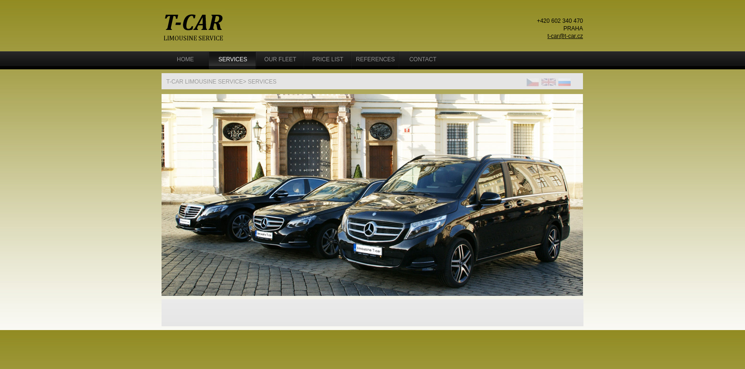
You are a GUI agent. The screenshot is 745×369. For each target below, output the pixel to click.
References (375, 59)
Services (233, 59)
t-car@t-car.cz (565, 36)
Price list (327, 59)
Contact (422, 59)
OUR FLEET (280, 59)
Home (185, 59)
